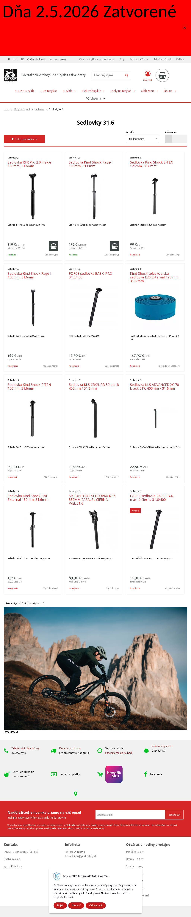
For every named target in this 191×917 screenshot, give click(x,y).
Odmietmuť (95, 905)
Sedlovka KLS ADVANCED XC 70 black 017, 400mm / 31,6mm (154, 386)
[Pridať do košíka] (53, 246)
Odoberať (174, 814)
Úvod (14, 59)
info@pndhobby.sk (36, 59)
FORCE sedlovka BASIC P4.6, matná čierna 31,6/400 (152, 498)
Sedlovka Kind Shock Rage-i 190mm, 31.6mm (90, 164)
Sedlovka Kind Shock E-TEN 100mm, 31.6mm (29, 386)
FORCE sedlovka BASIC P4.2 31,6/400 (90, 275)
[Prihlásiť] (147, 76)
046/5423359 (60, 59)
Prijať (60, 905)
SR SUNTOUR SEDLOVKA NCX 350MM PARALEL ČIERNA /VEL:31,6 (92, 499)
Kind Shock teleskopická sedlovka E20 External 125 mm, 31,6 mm (154, 277)
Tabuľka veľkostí (162, 59)
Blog (122, 59)
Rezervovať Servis (139, 59)
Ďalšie (180, 59)
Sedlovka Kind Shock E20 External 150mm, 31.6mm (28, 498)
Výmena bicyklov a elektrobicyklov (96, 59)
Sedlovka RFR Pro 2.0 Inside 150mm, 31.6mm (29, 164)
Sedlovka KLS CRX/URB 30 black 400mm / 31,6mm (94, 386)
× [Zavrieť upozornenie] (184, 28)
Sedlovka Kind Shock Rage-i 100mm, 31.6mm (29, 275)
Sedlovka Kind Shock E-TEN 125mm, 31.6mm (151, 164)
